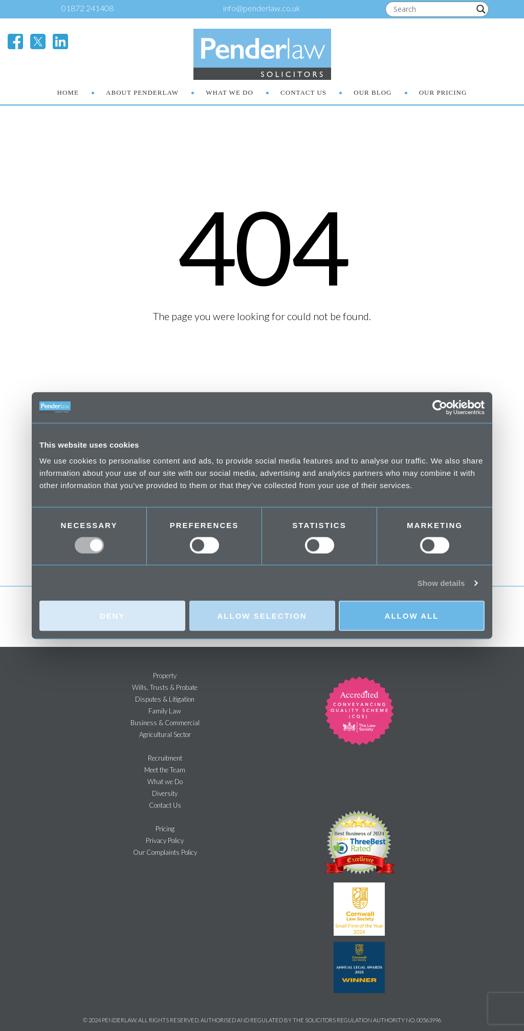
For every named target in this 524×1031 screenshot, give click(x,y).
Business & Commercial (165, 723)
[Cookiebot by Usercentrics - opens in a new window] (440, 407)
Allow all (412, 616)
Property (165, 675)
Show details (441, 582)
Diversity (165, 793)
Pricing (165, 829)
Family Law (164, 711)
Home (68, 92)
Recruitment (165, 758)
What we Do (165, 781)
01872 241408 (87, 8)
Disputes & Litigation (164, 699)
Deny (112, 616)
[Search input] (432, 9)
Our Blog (372, 92)
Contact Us (303, 92)
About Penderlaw (142, 92)
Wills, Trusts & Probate (165, 687)
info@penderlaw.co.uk (261, 8)
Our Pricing (443, 92)
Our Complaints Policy (165, 852)
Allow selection (262, 616)
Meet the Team (164, 770)
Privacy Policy (165, 840)
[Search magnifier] (481, 9)
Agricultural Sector (165, 734)
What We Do (229, 92)
